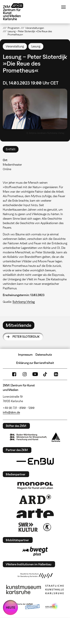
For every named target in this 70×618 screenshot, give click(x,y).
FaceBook (14, 374)
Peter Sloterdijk (26, 336)
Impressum (25, 354)
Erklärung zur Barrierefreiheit (35, 362)
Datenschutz (43, 354)
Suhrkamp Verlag (24, 301)
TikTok (45, 374)
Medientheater (12, 164)
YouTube (35, 374)
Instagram (24, 374)
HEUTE (10, 607)
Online (7, 169)
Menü (63, 7)
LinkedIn (56, 374)
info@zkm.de (11, 412)
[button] (35, 109)
